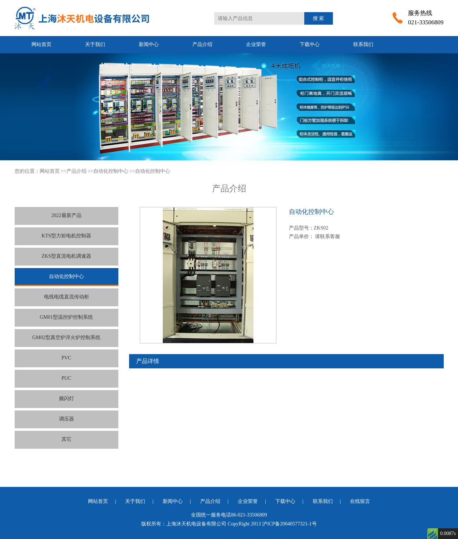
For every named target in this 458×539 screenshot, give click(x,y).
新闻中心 (149, 44)
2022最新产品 (66, 215)
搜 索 (318, 18)
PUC (66, 378)
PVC (66, 358)
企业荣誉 (256, 44)
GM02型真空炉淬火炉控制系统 (66, 337)
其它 (66, 439)
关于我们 (95, 44)
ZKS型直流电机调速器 (66, 256)
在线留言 (360, 501)
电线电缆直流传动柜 (66, 296)
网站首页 (41, 44)
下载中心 (310, 44)
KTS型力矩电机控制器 (66, 235)
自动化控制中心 (110, 171)
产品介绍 (202, 44)
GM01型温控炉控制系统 (66, 317)
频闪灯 (66, 398)
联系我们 (363, 44)
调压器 (66, 419)
